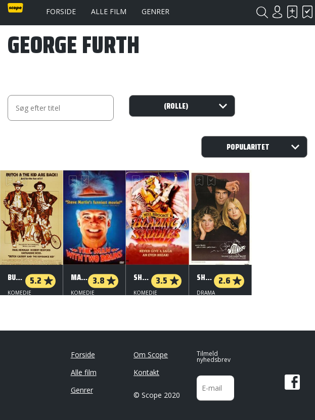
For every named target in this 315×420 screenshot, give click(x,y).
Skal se (292, 12)
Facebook (292, 378)
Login (277, 12)
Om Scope (150, 350)
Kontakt (146, 368)
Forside (61, 11)
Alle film (108, 11)
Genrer (155, 11)
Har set (307, 12)
